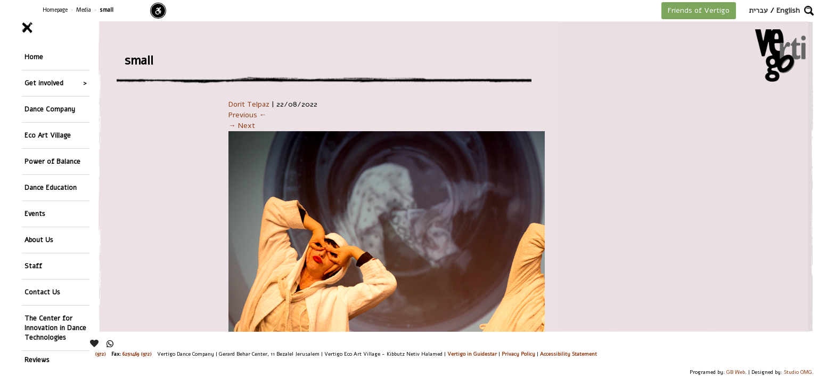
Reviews (37, 277)
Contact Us (42, 221)
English (788, 10)
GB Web (735, 372)
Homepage (55, 10)
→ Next (241, 126)
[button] (809, 10)
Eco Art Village (47, 109)
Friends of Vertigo (699, 10)
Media (83, 10)
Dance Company (49, 90)
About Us (38, 183)
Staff (33, 202)
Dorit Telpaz (248, 104)
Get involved (43, 71)
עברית (758, 10)
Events (34, 165)
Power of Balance (52, 127)
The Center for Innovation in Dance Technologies (55, 249)
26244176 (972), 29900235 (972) (72, 353)
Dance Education (50, 146)
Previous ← (247, 115)
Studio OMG (798, 372)
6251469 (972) (137, 353)
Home (33, 53)
